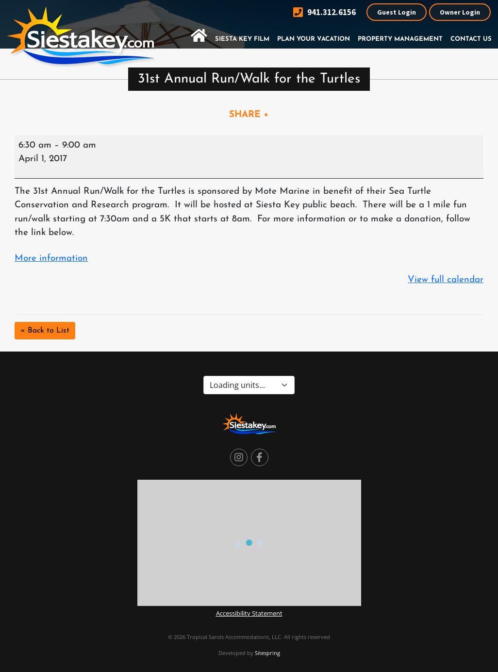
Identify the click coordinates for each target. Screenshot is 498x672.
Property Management (400, 39)
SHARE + (249, 114)
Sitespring (267, 652)
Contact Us (471, 39)
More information (51, 258)
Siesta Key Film (242, 39)
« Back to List (44, 331)
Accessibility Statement (249, 613)
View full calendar (445, 280)
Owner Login (460, 12)
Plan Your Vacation (313, 39)
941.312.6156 (324, 12)
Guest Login (396, 12)
